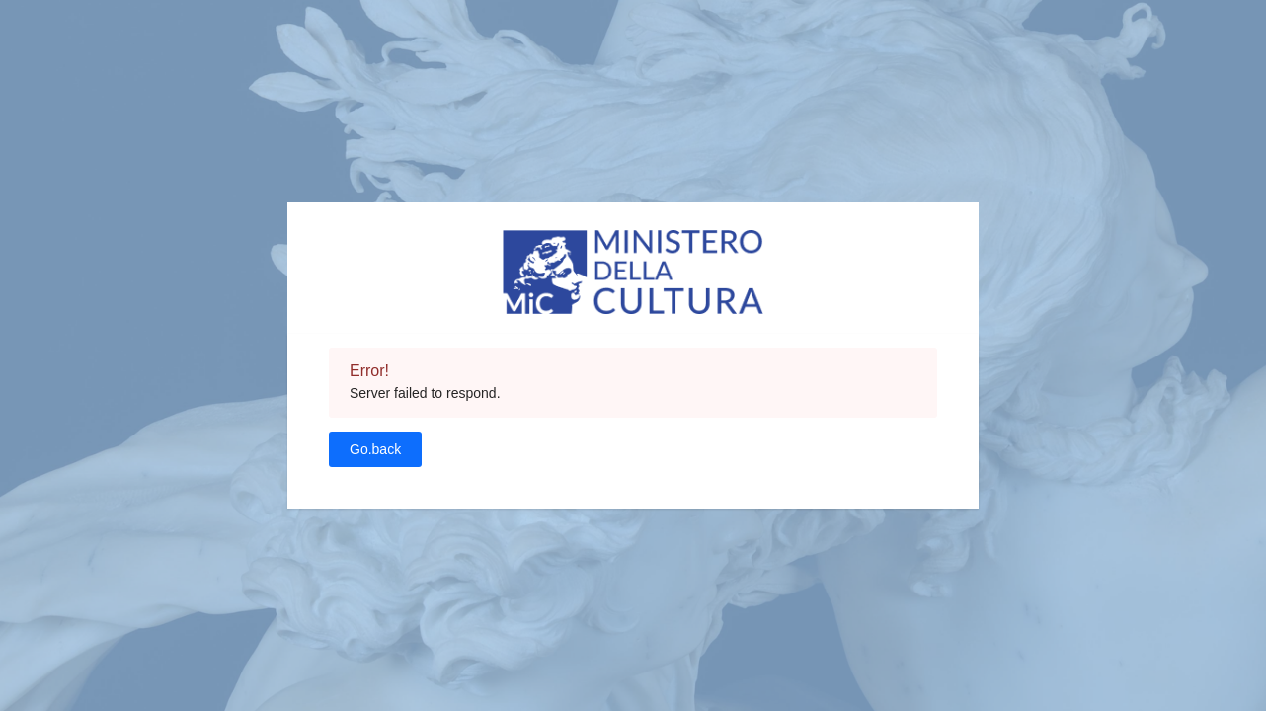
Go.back (375, 449)
